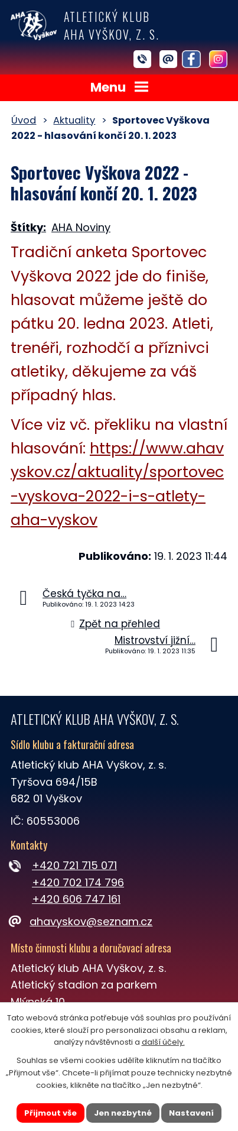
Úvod (23, 120)
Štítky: (28, 227)
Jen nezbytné (123, 1112)
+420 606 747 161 (76, 899)
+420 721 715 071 (74, 865)
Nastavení (191, 1112)
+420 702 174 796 (78, 882)
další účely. (163, 1042)
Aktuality (74, 120)
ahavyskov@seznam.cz (81, 921)
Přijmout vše (50, 1112)
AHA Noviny (80, 227)
